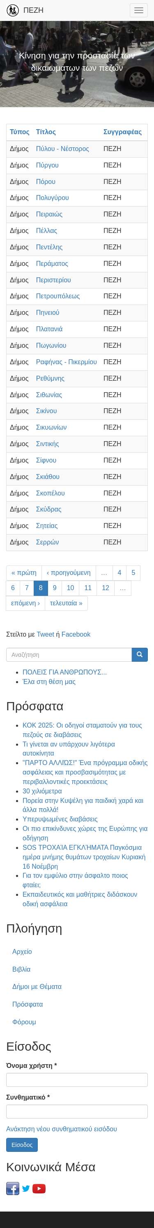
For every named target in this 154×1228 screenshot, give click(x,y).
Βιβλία (21, 969)
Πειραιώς (49, 214)
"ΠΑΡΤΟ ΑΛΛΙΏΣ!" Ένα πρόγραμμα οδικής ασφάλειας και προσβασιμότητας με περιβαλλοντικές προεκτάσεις (85, 772)
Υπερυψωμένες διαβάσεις (60, 819)
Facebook (76, 634)
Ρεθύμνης (50, 378)
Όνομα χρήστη (31, 1065)
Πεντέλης (49, 247)
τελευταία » (66, 603)
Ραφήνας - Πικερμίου (66, 361)
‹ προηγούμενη (69, 572)
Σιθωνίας (49, 394)
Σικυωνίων (51, 427)
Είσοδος (21, 1145)
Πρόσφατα (27, 1004)
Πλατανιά (49, 329)
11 (88, 587)
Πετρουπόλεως (58, 296)
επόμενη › (25, 603)
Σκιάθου (48, 476)
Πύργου (47, 165)
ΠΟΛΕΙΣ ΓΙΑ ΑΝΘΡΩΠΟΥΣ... (65, 672)
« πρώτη (24, 572)
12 (105, 587)
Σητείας (47, 525)
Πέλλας (46, 230)
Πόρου (45, 181)
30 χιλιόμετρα (42, 791)
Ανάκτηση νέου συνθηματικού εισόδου (61, 1129)
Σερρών (47, 542)
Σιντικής (47, 443)
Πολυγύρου (52, 197)
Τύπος (20, 131)
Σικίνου (46, 410)
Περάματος (52, 263)
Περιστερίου (53, 280)
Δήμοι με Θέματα (37, 986)
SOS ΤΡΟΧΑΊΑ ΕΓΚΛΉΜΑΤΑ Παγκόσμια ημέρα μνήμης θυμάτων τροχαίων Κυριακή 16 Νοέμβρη (84, 857)
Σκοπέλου (50, 493)
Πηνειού (48, 312)
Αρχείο (22, 951)
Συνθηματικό (28, 1097)
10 (70, 587)
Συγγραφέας (122, 131)
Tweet (45, 634)
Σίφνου (46, 460)
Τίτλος (46, 131)
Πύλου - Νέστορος (62, 148)
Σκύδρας (49, 509)
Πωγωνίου (51, 345)
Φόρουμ (24, 1022)
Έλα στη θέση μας (49, 681)
